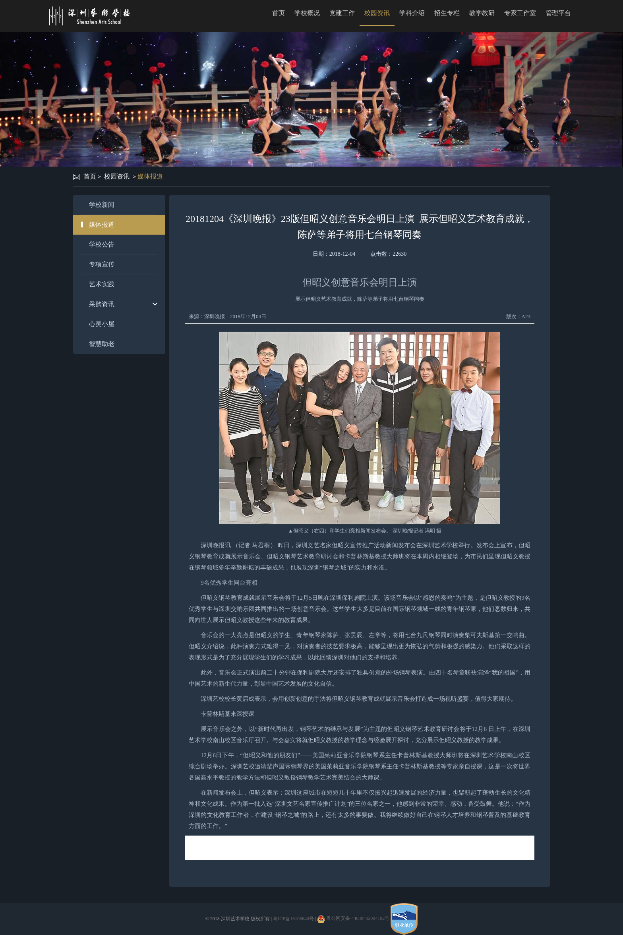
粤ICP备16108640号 (293, 918)
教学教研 (482, 13)
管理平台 (558, 13)
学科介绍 (412, 13)
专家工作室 (520, 13)
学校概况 (307, 13)
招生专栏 (447, 13)
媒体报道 (150, 176)
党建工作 (342, 13)
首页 (278, 13)
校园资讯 (377, 13)
